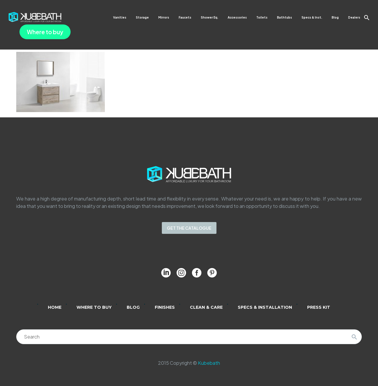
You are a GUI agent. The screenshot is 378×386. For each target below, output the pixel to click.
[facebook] (196, 272)
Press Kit (318, 307)
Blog (335, 17)
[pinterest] (212, 272)
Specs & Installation (265, 307)
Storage (142, 17)
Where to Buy (94, 307)
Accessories (237, 17)
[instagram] (181, 272)
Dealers (354, 17)
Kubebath (209, 363)
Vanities (119, 17)
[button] (366, 17)
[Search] (189, 336)
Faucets (185, 17)
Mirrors (163, 17)
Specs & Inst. (312, 17)
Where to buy (45, 31)
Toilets (262, 17)
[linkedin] (166, 272)
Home (54, 307)
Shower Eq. (209, 17)
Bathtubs (284, 17)
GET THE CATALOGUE (189, 228)
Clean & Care (206, 307)
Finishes (165, 307)
